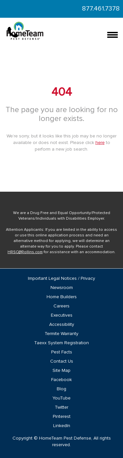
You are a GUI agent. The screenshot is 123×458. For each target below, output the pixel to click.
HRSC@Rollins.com (25, 252)
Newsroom (62, 287)
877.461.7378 (101, 8)
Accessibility (61, 324)
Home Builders (62, 297)
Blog (61, 389)
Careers (61, 306)
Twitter (61, 407)
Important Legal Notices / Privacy (61, 278)
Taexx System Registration (61, 343)
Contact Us (61, 361)
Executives (61, 315)
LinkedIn (61, 425)
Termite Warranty (61, 333)
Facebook (61, 379)
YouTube (61, 398)
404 (61, 92)
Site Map (61, 370)
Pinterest (62, 416)
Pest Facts (61, 352)
